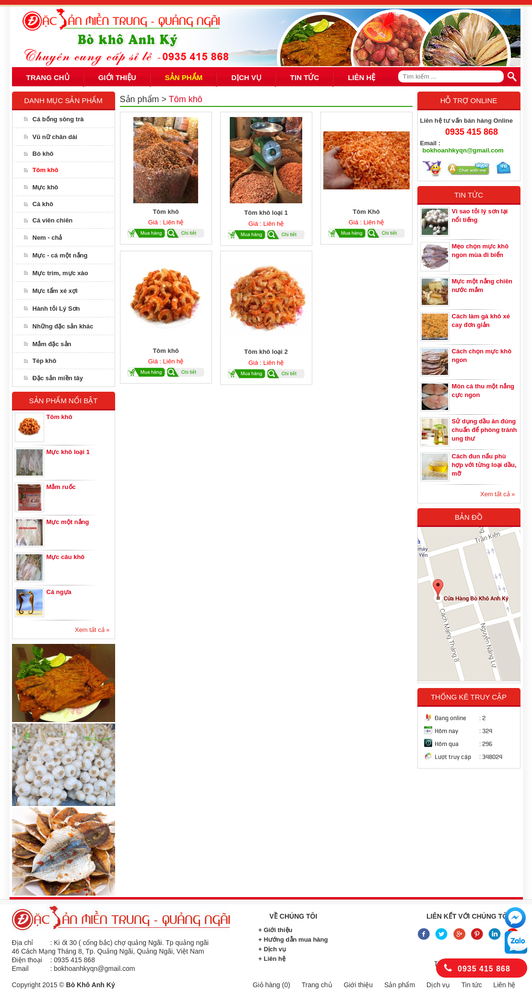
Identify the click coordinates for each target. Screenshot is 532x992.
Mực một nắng (68, 521)
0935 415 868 (471, 132)
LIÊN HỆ (361, 77)
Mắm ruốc (61, 486)
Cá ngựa (59, 591)
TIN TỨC (304, 77)
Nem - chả (47, 237)
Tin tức (471, 985)
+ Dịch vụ (272, 949)
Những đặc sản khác (63, 326)
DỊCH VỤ (246, 77)
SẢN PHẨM (183, 77)
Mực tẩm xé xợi (55, 290)
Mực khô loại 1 (68, 451)
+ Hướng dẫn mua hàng (293, 939)
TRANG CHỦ (48, 77)
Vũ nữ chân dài (55, 136)
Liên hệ (504, 985)
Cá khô (43, 204)
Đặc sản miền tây (58, 378)
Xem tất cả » (92, 629)
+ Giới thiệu (276, 930)
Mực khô (46, 187)
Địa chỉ (23, 942)
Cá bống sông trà (58, 119)
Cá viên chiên (53, 220)
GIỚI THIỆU (117, 77)
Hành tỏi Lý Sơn (56, 308)
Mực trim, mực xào (60, 273)
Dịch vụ (438, 985)
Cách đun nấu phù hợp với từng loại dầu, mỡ (484, 465)
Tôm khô (46, 170)
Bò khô (43, 153)
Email (20, 968)
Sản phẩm (139, 99)
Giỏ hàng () (271, 985)
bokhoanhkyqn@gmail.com (463, 150)
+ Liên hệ (272, 958)
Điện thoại (27, 960)
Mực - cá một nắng (60, 255)
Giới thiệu (358, 985)
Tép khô (45, 360)
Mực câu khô (66, 556)
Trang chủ (317, 985)
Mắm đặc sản (52, 344)
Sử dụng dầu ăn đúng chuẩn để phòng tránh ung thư (484, 430)
